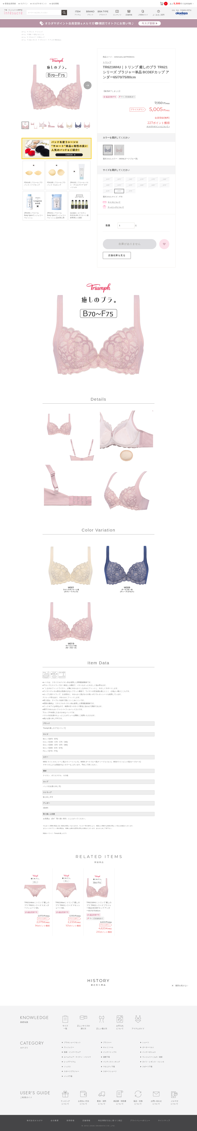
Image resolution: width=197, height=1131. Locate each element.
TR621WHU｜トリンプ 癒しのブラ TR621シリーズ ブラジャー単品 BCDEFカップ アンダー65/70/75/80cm (98, 906)
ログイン (24, 4)
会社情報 (55, 4)
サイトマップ (164, 1121)
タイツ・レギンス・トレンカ (153, 1062)
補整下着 (106, 1057)
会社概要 (55, 1121)
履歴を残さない (181, 986)
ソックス (67, 1067)
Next (88, 85)
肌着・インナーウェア (72, 1052)
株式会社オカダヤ (35, 1121)
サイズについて (114, 202)
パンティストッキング (111, 1062)
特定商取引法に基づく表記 (110, 1121)
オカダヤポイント (39, 4)
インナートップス (110, 1052)
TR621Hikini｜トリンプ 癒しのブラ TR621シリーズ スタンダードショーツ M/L (36, 905)
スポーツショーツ (110, 1071)
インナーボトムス (149, 1052)
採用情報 (71, 1121)
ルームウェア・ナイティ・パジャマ (77, 1057)
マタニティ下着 (109, 1067)
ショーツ (145, 1042)
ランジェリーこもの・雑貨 (152, 1057)
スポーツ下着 (147, 1067)
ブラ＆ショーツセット (72, 1042)
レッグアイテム (70, 1062)
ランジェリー (69, 1047)
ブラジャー (107, 1042)
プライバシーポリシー (140, 1121)
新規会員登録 (10, 4)
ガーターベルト (148, 1047)
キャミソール (108, 1047)
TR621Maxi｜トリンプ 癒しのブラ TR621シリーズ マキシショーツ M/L (67, 905)
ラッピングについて (116, 207)
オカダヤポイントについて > (158, 126)
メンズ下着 (68, 1076)
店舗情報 (86, 1121)
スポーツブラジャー (71, 1071)
